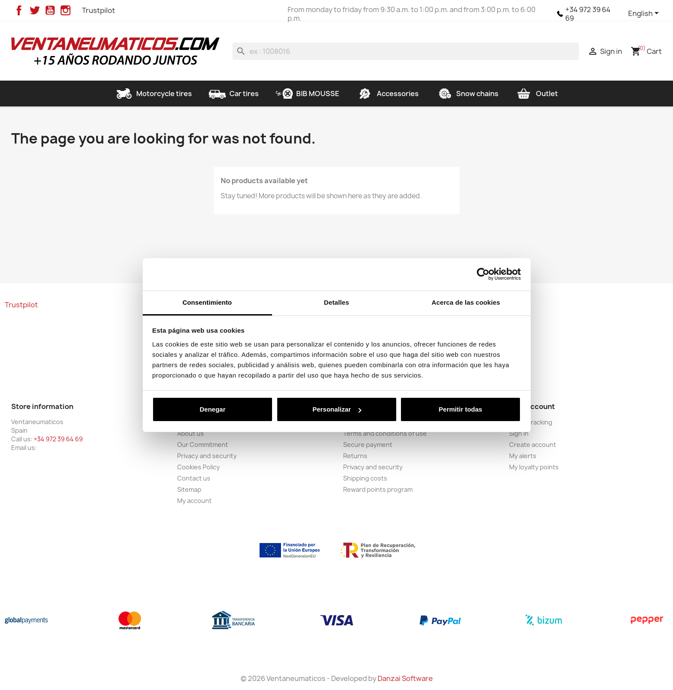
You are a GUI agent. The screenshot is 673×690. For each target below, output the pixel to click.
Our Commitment (202, 444)
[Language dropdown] (645, 14)
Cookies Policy (198, 467)
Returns (355, 456)
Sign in (519, 433)
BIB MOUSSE (307, 93)
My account (194, 500)
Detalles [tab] (336, 302)
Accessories (387, 93)
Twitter (34, 10)
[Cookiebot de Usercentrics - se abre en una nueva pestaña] (483, 274)
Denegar (212, 409)
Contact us (193, 478)
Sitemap (189, 489)
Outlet (536, 93)
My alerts (522, 456)
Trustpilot (98, 10)
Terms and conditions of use (385, 433)
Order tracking (530, 422)
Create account (532, 444)
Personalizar (337, 409)
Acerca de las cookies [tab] (466, 302)
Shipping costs (365, 478)
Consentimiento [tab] (207, 302)
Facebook (19, 10)
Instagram (65, 10)
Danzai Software (405, 678)
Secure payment (367, 444)
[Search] (405, 51)
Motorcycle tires (154, 93)
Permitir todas (460, 409)
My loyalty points (534, 467)
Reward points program (378, 489)
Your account (532, 406)
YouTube (50, 10)
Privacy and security (207, 456)
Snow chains (466, 93)
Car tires (234, 93)
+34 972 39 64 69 (587, 13)
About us (190, 433)
